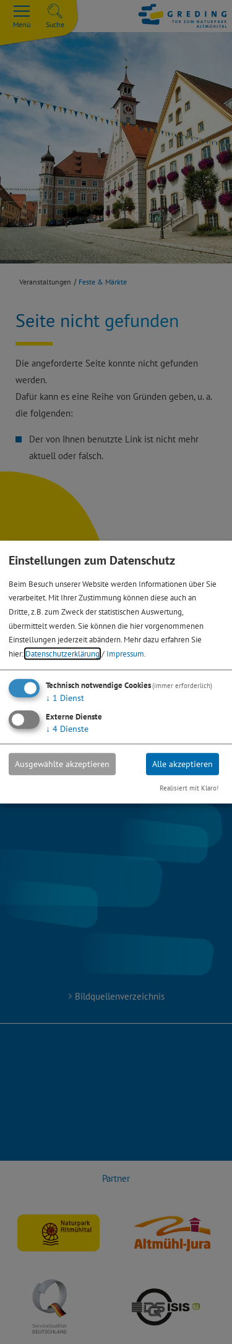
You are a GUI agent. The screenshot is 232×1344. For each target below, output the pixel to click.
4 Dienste (67, 728)
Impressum (125, 653)
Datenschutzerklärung (62, 653)
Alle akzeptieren (182, 763)
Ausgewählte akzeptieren (62, 763)
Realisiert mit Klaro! (189, 788)
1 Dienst (65, 697)
